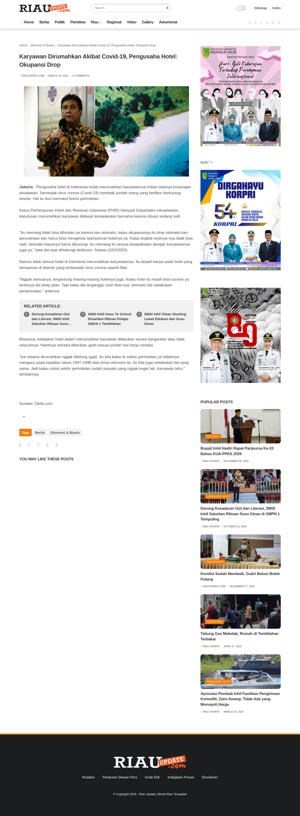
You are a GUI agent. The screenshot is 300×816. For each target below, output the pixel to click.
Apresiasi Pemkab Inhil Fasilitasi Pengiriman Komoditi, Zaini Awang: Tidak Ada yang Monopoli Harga (240, 699)
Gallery (147, 22)
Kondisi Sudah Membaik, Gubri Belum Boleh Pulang (240, 576)
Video (131, 22)
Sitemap (259, 8)
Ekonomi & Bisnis (42, 45)
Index (275, 8)
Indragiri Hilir (218, 496)
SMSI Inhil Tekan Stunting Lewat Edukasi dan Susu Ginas (165, 319)
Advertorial (168, 22)
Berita (44, 22)
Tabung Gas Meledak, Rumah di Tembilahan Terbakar (239, 636)
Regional (114, 22)
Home (28, 22)
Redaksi (88, 777)
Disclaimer (210, 777)
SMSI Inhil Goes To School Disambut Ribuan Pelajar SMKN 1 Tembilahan (109, 319)
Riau (94, 22)
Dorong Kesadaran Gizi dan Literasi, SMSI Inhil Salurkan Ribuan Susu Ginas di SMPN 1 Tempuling (51, 319)
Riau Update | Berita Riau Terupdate (163, 794)
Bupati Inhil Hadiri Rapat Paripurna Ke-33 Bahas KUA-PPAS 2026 (237, 451)
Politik (60, 22)
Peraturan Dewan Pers (119, 777)
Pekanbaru (215, 561)
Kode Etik (152, 777)
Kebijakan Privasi (181, 777)
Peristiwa (77, 22)
